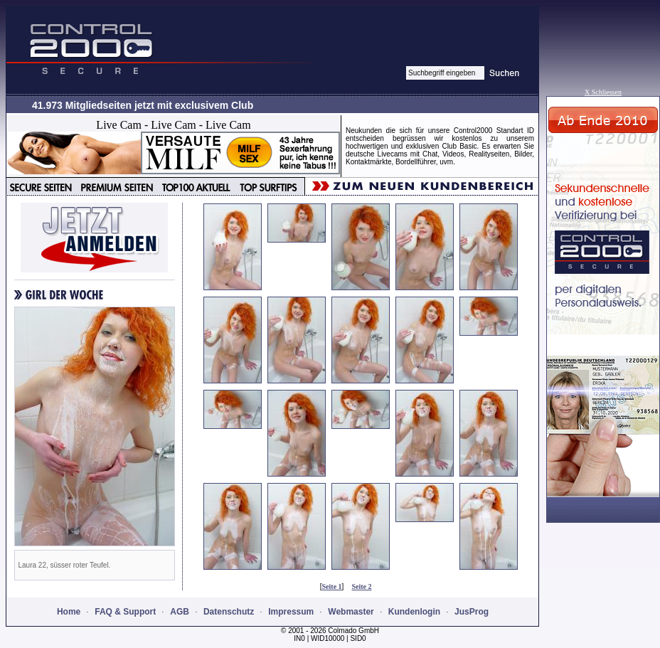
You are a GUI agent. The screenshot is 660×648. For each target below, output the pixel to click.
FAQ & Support (125, 612)
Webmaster (350, 612)
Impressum (291, 612)
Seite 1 (332, 586)
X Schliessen (603, 92)
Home (68, 612)
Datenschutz (228, 612)
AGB (179, 612)
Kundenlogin (414, 612)
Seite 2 (362, 586)
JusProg (471, 612)
